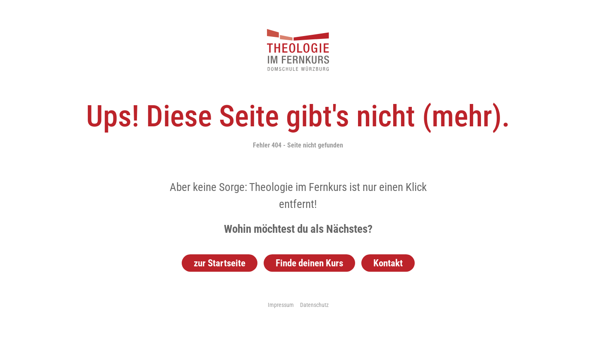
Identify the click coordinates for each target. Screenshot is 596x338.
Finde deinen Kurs (309, 263)
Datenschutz (314, 305)
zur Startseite (219, 263)
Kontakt (388, 263)
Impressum (281, 305)
